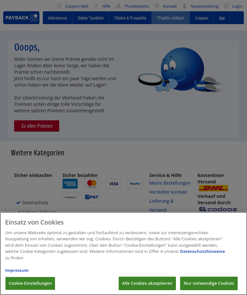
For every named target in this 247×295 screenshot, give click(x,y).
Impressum (17, 276)
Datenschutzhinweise (202, 257)
